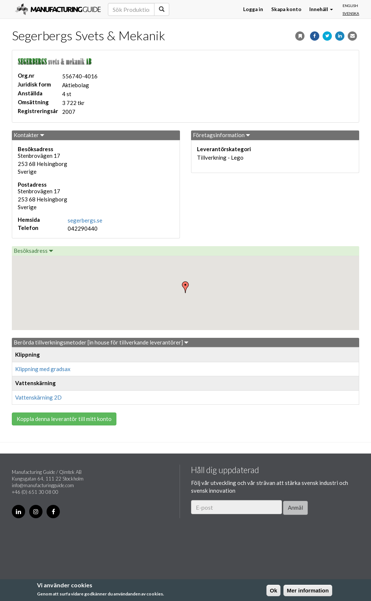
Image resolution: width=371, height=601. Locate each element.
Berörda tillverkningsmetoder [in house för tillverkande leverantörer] (101, 342)
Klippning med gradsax (43, 369)
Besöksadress (33, 250)
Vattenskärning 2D (38, 397)
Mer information (308, 590)
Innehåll (321, 9)
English (350, 5)
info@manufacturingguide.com (43, 485)
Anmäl (295, 507)
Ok (273, 590)
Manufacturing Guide (58, 9)
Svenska (351, 13)
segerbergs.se (85, 220)
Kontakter (29, 135)
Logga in (253, 9)
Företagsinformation (221, 135)
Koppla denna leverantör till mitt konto (64, 418)
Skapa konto (286, 9)
